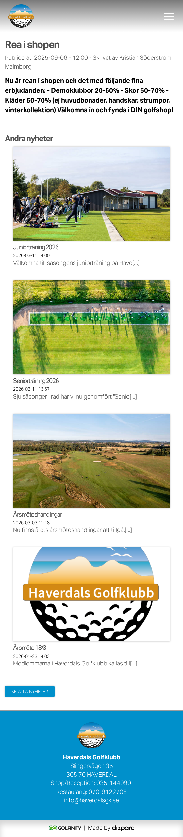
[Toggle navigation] (169, 16)
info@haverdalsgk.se (91, 801)
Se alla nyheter (29, 691)
